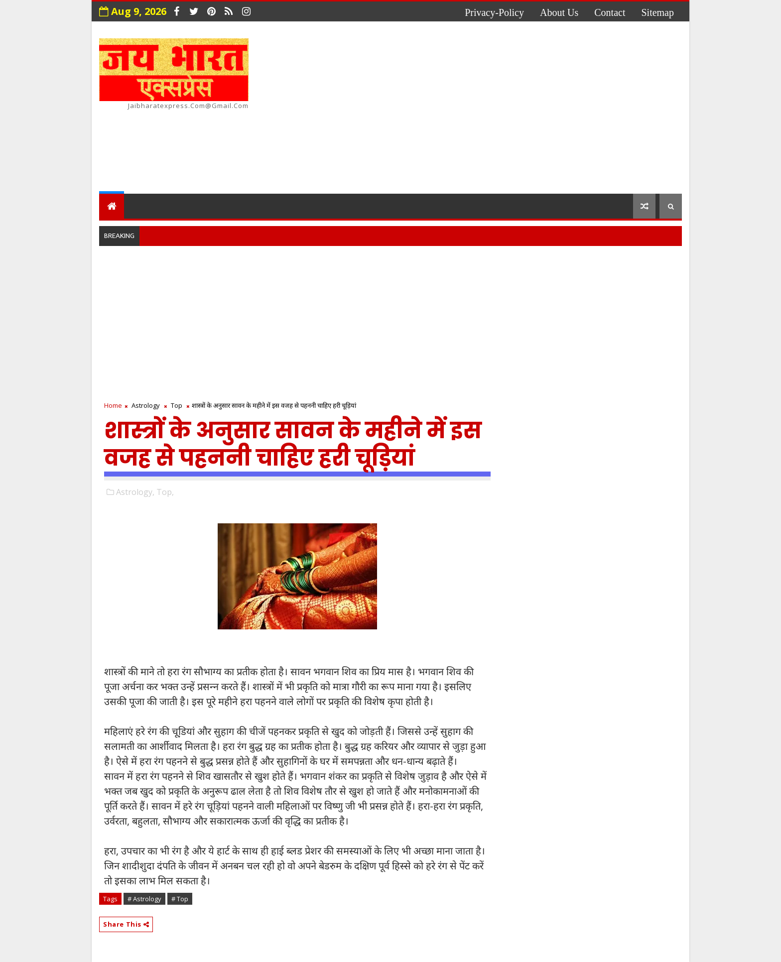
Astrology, (135, 491)
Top (176, 405)
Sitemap (657, 12)
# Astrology (144, 898)
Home (113, 405)
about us (559, 12)
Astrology (145, 405)
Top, (165, 491)
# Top (179, 898)
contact (609, 12)
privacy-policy (494, 12)
